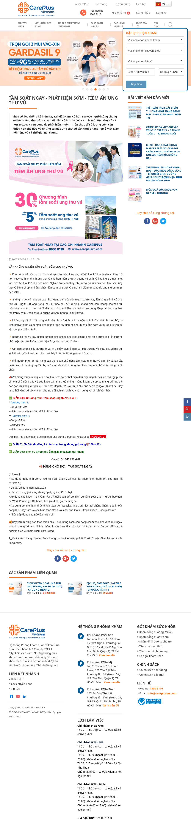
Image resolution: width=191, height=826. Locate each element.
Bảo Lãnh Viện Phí (119, 25)
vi (160, 4)
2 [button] (87, 89)
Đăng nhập (143, 12)
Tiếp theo (136, 84)
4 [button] (95, 89)
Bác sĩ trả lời (141, 25)
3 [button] (91, 89)
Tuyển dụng (122, 4)
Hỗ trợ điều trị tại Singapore (69, 25)
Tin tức (156, 25)
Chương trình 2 (20, 415)
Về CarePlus (82, 4)
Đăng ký (161, 12)
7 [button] (108, 89)
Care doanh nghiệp (97, 25)
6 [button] (104, 89)
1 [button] (83, 89)
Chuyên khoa (22, 25)
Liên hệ (140, 4)
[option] (95, 58)
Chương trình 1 (19, 402)
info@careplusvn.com (162, 693)
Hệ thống (101, 4)
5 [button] (99, 89)
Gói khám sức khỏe (43, 25)
